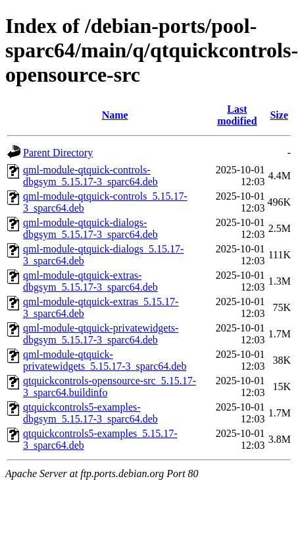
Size (279, 115)
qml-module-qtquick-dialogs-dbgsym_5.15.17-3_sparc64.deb (90, 228)
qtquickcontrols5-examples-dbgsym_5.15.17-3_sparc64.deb (90, 412)
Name (115, 115)
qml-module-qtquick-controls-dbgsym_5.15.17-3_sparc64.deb (90, 175)
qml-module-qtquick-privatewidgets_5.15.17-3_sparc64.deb (104, 360)
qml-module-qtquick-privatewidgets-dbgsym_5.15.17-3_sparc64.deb (100, 333)
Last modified (237, 115)
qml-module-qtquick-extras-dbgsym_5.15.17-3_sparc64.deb (90, 281)
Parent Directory (58, 152)
